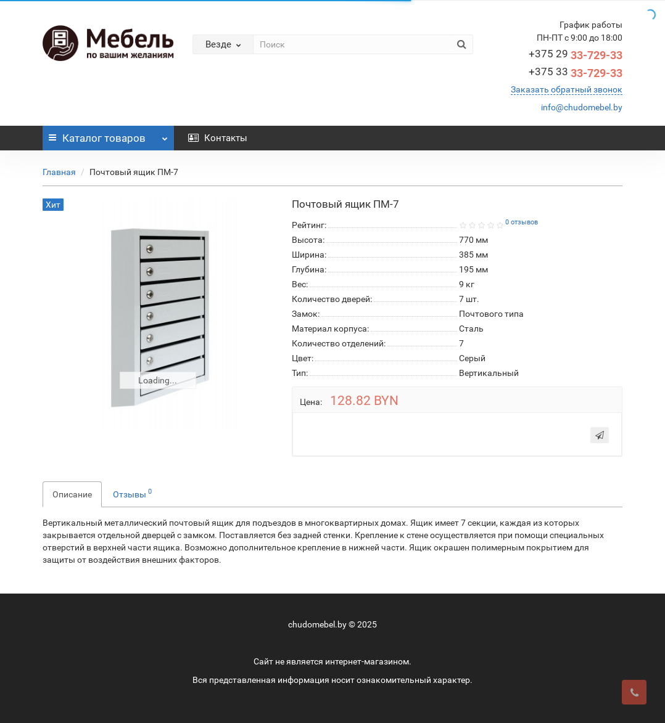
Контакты (217, 138)
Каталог (108, 135)
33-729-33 (575, 55)
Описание (72, 494)
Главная (59, 172)
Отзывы (132, 493)
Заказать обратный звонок (566, 89)
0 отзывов (521, 222)
